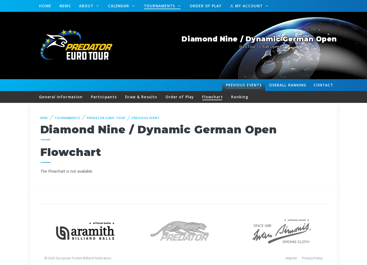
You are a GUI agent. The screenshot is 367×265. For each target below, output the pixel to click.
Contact (323, 85)
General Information (61, 96)
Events (244, 85)
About (87, 5)
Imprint (291, 258)
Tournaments (160, 5)
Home (45, 5)
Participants (104, 96)
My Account (247, 5)
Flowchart (212, 96)
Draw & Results (141, 96)
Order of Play (205, 5)
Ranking (287, 85)
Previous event (146, 118)
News (65, 5)
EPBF (44, 118)
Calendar (119, 5)
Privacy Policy (312, 258)
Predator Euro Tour (106, 118)
